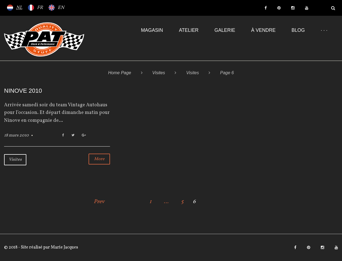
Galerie (225, 30)
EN (61, 7)
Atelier (189, 30)
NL (19, 7)
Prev (99, 202)
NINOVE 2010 (23, 90)
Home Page (119, 72)
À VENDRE (263, 30)
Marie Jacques (64, 247)
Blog (298, 30)
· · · (324, 30)
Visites (158, 72)
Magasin (152, 30)
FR (40, 7)
